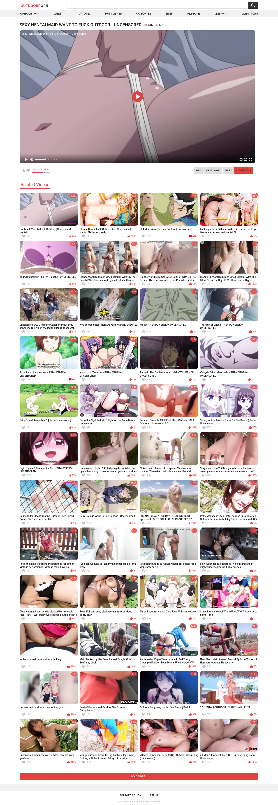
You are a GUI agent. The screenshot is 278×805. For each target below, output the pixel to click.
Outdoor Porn (29, 13)
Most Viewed (113, 13)
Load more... (139, 776)
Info (198, 170)
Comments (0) (243, 170)
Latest (58, 13)
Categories (143, 13)
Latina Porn (250, 13)
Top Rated (84, 13)
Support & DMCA (130, 795)
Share (228, 170)
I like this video (23, 170)
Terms (154, 795)
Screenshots (212, 170)
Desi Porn (221, 13)
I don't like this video (28, 170)
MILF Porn (193, 13)
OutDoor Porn (135, 801)
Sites (169, 13)
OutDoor (34, 5)
